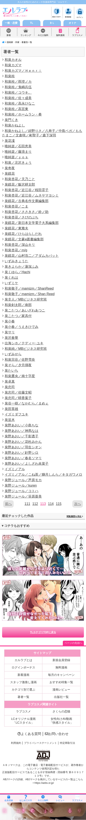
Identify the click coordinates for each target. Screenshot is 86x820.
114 (51, 504)
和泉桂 (10, 76)
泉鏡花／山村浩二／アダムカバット (32, 255)
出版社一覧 (61, 697)
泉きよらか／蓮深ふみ (21, 266)
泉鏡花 (10, 173)
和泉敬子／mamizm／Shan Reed (30, 294)
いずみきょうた (16, 261)
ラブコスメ (77, 35)
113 (43, 504)
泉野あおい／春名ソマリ (23, 458)
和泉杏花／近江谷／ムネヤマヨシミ (32, 195)
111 (27, 504)
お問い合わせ (57, 734)
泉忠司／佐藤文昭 (18, 392)
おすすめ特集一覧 (61, 682)
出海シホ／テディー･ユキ (24, 343)
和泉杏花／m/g (16, 250)
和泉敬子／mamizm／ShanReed (29, 288)
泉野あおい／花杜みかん (23, 441)
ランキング (25, 35)
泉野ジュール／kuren (21, 485)
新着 (9, 35)
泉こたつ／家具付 (18, 316)
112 (35, 504)
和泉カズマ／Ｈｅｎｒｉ (23, 70)
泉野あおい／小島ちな (21, 425)
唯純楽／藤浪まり (18, 151)
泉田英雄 (11, 409)
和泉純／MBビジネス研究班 (26, 348)
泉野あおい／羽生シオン (23, 447)
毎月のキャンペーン (61, 674)
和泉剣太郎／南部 (18, 305)
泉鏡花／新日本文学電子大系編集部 (32, 223)
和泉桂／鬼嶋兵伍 (18, 87)
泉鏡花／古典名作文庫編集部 (26, 201)
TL (31, 22)
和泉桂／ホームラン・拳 (23, 114)
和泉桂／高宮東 (16, 109)
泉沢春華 (11, 337)
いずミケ (11, 283)
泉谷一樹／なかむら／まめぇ (26, 403)
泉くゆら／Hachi (17, 272)
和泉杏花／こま (16, 206)
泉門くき (11, 120)
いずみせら (13, 354)
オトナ (72, 22)
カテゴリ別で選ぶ (23, 689)
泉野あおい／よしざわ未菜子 (26, 463)
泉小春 (10, 321)
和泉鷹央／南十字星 (20, 376)
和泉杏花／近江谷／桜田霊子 (26, 190)
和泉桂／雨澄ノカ (18, 81)
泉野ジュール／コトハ (21, 491)
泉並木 (10, 420)
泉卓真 (10, 381)
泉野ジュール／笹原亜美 (23, 496)
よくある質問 (29, 734)
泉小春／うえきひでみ (21, 327)
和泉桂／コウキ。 (18, 92)
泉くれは (11, 277)
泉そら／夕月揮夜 (18, 365)
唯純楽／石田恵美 (18, 146)
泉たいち (11, 370)
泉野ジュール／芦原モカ (23, 480)
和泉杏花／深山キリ (20, 244)
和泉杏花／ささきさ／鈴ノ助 (26, 212)
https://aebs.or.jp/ (44, 782)
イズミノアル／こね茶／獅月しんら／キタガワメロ (43, 474)
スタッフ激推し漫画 (23, 682)
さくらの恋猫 (61, 711)
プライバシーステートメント (40, 742)
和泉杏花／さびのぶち (21, 217)
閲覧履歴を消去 (75, 516)
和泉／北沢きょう (18, 162)
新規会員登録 (61, 660)
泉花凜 (10, 140)
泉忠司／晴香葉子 (18, 398)
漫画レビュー (61, 689)
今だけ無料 (43, 35)
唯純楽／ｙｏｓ (16, 157)
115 (59, 504)
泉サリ (10, 332)
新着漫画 (23, 674)
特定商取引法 (67, 742)
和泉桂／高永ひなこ (20, 103)
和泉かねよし (15, 125)
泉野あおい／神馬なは (21, 431)
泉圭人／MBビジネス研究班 (26, 299)
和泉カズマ (13, 65)
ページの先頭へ (73, 643)
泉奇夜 (10, 168)
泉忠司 (10, 387)
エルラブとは (23, 660)
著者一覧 (23, 697)
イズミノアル (15, 469)
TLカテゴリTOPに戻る (43, 632)
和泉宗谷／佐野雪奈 (20, 359)
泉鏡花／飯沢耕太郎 (20, 184)
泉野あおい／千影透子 (21, 436)
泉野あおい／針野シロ (21, 452)
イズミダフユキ (16, 414)
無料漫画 (60, 35)
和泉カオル (13, 59)
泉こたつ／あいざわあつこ (25, 310)
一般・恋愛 (11, 22)
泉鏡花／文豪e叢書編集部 (24, 239)
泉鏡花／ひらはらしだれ (23, 234)
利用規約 (16, 742)
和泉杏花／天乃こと (20, 179)
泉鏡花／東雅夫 (16, 228)
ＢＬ (52, 22)
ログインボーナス (23, 667)
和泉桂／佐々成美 (18, 98)
